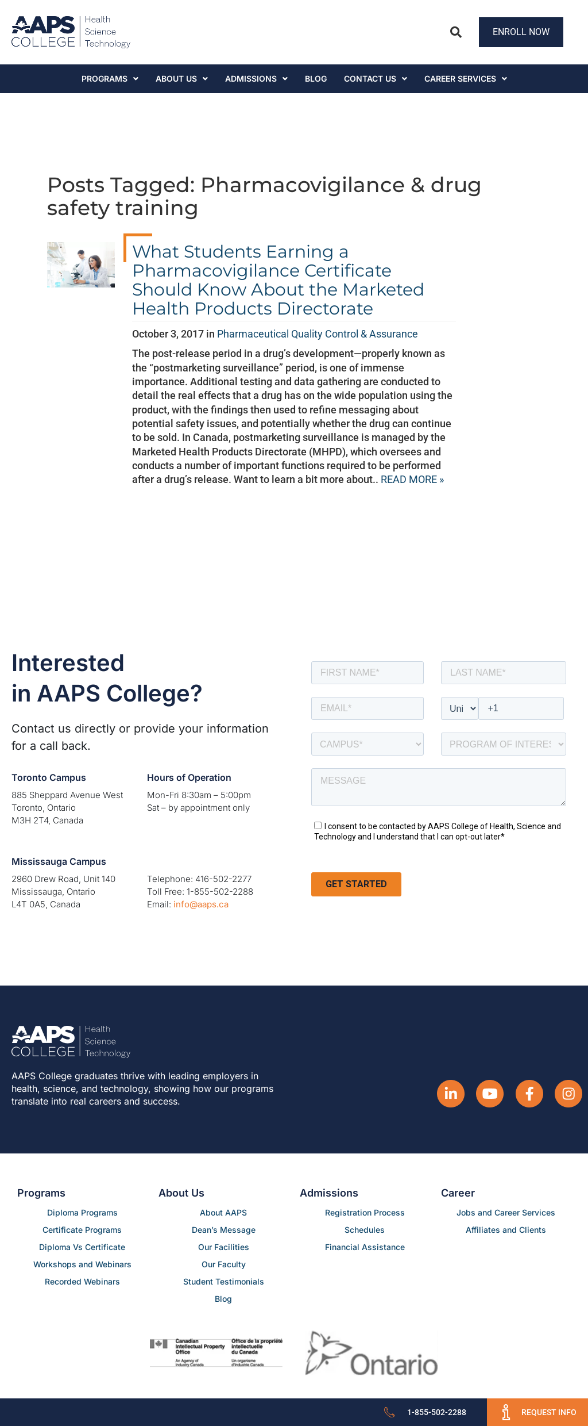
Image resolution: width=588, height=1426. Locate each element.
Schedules (365, 1230)
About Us (182, 78)
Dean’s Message (224, 1230)
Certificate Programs (82, 1230)
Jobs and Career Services (506, 1212)
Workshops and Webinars (82, 1264)
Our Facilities (223, 1247)
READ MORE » (412, 479)
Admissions (256, 78)
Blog (316, 78)
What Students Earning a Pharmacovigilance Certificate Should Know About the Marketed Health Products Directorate (278, 280)
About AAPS (223, 1212)
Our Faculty (224, 1264)
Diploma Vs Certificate (82, 1247)
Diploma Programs (82, 1212)
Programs (110, 78)
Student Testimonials (223, 1281)
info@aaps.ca (201, 904)
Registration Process (365, 1212)
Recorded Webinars (82, 1281)
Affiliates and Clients (506, 1230)
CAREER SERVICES (465, 78)
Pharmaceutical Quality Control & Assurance (317, 334)
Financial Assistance (365, 1247)
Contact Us (375, 78)
